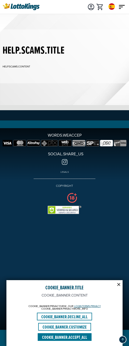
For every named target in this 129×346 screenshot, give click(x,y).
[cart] (100, 6)
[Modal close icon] (119, 284)
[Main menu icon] (121, 6)
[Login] (91, 6)
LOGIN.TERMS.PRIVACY (87, 306)
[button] (122, 339)
